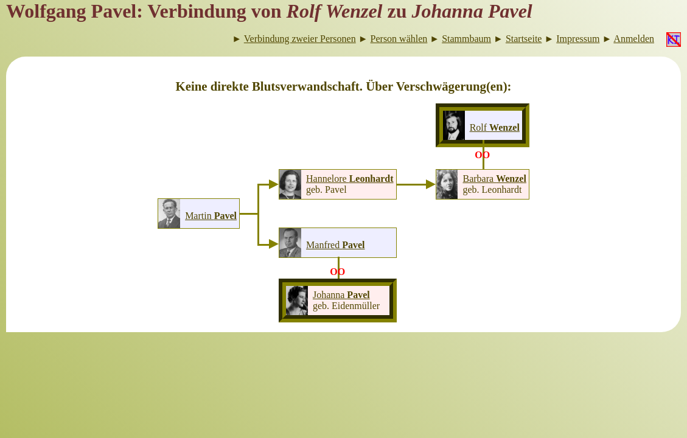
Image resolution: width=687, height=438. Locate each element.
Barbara (494, 178)
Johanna (341, 295)
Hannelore (350, 178)
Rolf (495, 127)
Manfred (335, 245)
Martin (211, 215)
